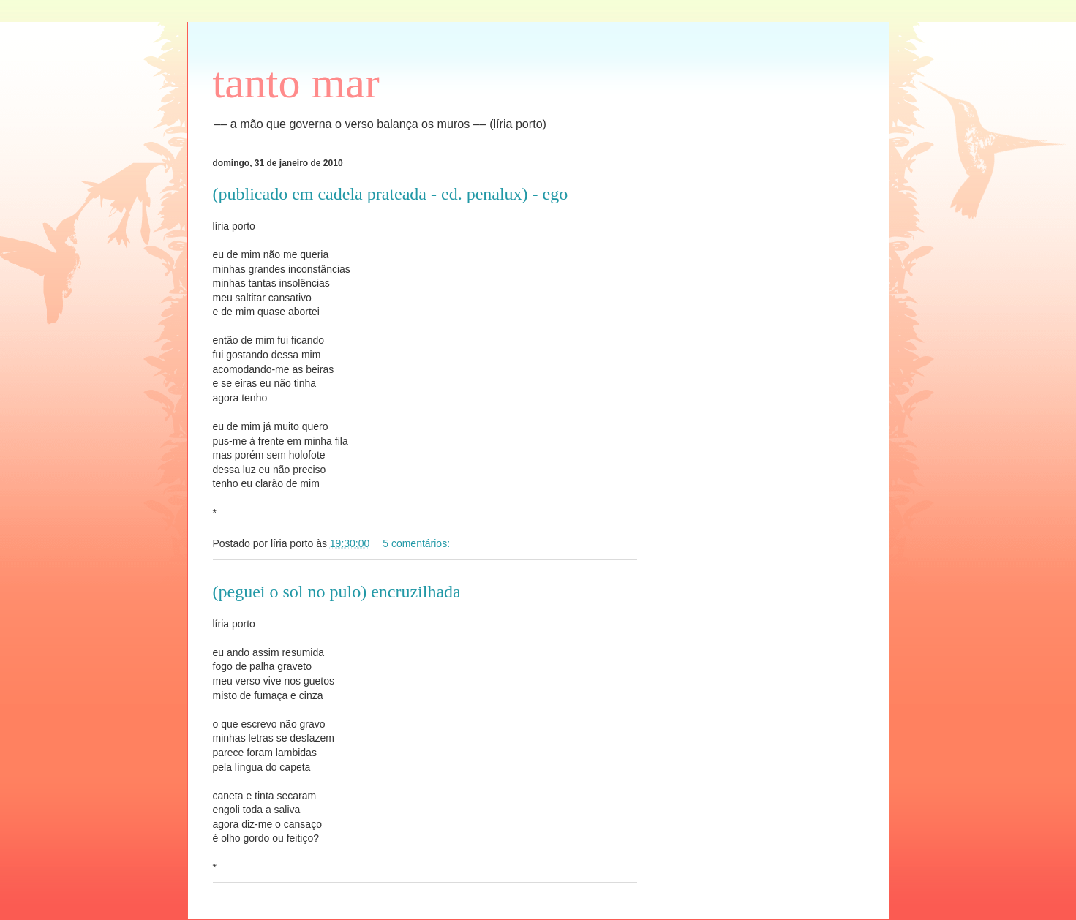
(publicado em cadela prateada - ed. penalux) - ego (390, 193)
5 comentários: (418, 543)
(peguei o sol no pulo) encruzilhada (337, 591)
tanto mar (296, 83)
